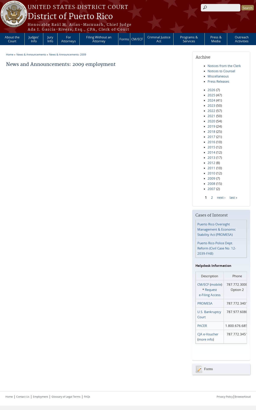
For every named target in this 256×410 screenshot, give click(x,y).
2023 (211, 105)
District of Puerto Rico (70, 17)
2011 (211, 168)
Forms (124, 39)
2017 (211, 136)
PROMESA (205, 303)
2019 (211, 126)
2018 (211, 131)
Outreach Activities (242, 39)
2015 (211, 147)
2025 (211, 95)
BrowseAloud (243, 396)
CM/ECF (137, 39)
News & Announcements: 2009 (67, 54)
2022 (211, 110)
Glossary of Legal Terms (66, 396)
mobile (216, 284)
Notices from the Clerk (224, 66)
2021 (211, 116)
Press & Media (216, 39)
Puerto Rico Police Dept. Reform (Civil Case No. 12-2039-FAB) (216, 248)
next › (221, 197)
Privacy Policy (225, 396)
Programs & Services (189, 39)
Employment (40, 396)
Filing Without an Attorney (98, 39)
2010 (211, 173)
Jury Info (50, 39)
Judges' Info (34, 39)
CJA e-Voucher (207, 334)
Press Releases (218, 81)
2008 (211, 183)
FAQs (87, 396)
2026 (211, 90)
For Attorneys (68, 39)
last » (233, 197)
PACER (202, 325)
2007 (211, 189)
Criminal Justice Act (158, 39)
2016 (211, 142)
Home (9, 54)
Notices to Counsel (221, 71)
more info (205, 339)
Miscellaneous (218, 76)
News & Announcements (31, 54)
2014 (211, 152)
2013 (211, 157)
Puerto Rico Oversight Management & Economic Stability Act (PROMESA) (216, 229)
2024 (211, 100)
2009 (211, 178)
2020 (211, 121)
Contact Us (22, 396)
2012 (211, 163)
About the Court (12, 39)
